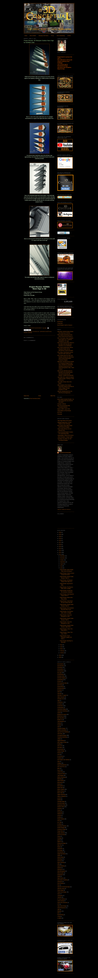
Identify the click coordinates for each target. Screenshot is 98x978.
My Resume (60, 321)
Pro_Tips (59, 822)
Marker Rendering (61, 777)
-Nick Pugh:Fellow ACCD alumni (64, 420)
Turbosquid (59, 895)
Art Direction (60, 705)
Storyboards (60, 874)
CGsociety (59, 414)
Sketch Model (60, 857)
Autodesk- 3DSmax (61, 404)
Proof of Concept (61, 834)
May (61, 644)
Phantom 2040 (60, 806)
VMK (58, 909)
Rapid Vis (59, 841)
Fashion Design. (61, 751)
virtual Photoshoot (61, 907)
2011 (60, 554)
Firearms (59, 752)
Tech (58, 885)
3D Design (59, 667)
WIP (58, 912)
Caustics (59, 724)
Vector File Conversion (62, 902)
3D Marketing (60, 674)
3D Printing (59, 684)
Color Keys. (60, 733)
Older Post (52, 395)
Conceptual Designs (61, 735)
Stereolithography (61, 871)
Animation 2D (60, 698)
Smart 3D (59, 860)
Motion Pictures (60, 791)
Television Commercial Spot (63, 886)
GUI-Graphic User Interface (63, 759)
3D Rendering (60, 686)
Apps (58, 700)
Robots (59, 846)
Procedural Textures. (62, 825)
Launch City (60, 771)
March (61, 648)
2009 (60, 657)
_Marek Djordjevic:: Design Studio (64, 437)
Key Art (59, 770)
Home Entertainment (62, 764)
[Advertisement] (35, 384)
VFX (58, 904)
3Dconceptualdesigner (65, 452)
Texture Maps (60, 890)
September (62, 561)
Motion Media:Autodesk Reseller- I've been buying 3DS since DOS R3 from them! (65, 401)
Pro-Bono (59, 824)
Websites (59, 911)
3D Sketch (59, 690)
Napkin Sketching (61, 794)
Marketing (59, 778)
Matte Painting (60, 780)
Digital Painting (60, 740)
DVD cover (59, 745)
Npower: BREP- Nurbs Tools (63, 408)
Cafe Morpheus (60, 721)
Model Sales (60, 787)
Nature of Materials (61, 796)
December (62, 556)
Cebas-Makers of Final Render (64, 410)
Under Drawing (60, 900)
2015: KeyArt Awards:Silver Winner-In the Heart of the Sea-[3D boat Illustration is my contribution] (65, 344)
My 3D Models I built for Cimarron (64, 325)
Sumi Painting (60, 883)
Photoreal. (59, 808)
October (62, 559)
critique (59, 738)
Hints (58, 761)
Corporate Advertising (46, 331)
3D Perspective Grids (62, 683)
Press (58, 820)
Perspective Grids (61, 805)
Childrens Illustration (61, 730)
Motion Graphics (61, 789)
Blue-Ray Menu (60, 717)
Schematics (60, 848)
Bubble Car (59, 719)
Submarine (59, 881)
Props (58, 836)
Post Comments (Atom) (35, 398)
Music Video (60, 792)
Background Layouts (62, 714)
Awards (59, 712)
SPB (58, 864)
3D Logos (30, 331)
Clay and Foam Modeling (62, 731)
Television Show (61, 888)
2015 (60, 546)
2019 (60, 538)
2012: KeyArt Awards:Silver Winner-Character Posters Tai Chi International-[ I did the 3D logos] (65, 349)
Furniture (59, 757)
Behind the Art (60, 716)
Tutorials (59, 897)
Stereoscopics (60, 872)
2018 (60, 540)
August (62, 563)
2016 (60, 544)
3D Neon (59, 681)
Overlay (59, 799)
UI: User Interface (61, 899)
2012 (60, 552)
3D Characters (60, 665)
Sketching (59, 859)
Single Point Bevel (61, 853)
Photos (58, 810)
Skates (58, 855)
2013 (60, 550)
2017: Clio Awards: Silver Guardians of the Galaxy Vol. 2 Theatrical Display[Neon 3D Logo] (65, 339)
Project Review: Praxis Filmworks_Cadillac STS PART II (66, 637)
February (62, 650)
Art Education (60, 707)
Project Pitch (60, 831)
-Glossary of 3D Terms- (43, 35)
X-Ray (58, 916)
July (61, 565)
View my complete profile (64, 509)
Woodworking (60, 914)
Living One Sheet (61, 773)
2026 (60, 532)
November (62, 557)
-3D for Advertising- (60, 35)
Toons (58, 893)
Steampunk (59, 869)
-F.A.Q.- (52, 35)
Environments (60, 749)
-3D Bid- (69, 35)
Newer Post (26, 395)
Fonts (58, 754)
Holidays (59, 763)
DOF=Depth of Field (61, 742)
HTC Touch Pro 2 (61, 766)
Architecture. (60, 702)
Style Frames (60, 878)
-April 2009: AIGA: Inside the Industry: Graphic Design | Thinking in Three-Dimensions (65, 378)
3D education (60, 669)
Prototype (59, 838)
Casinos (59, 723)
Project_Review (28, 332)
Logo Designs (60, 775)
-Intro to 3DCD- (32, 35)
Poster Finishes (60, 818)
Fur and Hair (60, 756)
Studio (58, 876)
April (61, 646)
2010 (60, 655)
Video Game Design (61, 906)
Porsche (59, 815)
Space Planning (60, 862)
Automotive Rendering (62, 710)
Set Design (59, 850)
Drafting (59, 744)
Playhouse (59, 813)
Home (26, 35)
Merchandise (60, 785)
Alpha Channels (60, 697)
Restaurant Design (61, 843)
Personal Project (61, 803)
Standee (59, 867)
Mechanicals (60, 782)
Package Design (61, 801)
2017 (60, 542)
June (61, 567)
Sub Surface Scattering (62, 879)
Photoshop (59, 812)
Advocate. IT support (62, 695)
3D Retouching (60, 688)
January (62, 652)
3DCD (58, 691)
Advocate (59, 693)
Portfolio (59, 817)
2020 (60, 536)
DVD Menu (59, 747)
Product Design (60, 827)
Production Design (61, 829)
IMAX (58, 768)
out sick (59, 798)
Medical (59, 784)
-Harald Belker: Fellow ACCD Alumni (65, 435)
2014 (60, 548)
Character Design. (61, 728)
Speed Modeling (61, 865)
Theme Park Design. (62, 892)
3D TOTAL (59, 412)
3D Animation (60, 664)
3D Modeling (36, 331)
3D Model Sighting (61, 677)
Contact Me (59, 323)
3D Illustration (60, 670)
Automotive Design (61, 709)
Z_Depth (59, 918)
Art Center (59, 704)
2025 (60, 534)
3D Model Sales (60, 676)
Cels (58, 726)
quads (58, 839)
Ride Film (59, 845)
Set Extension (60, 852)
